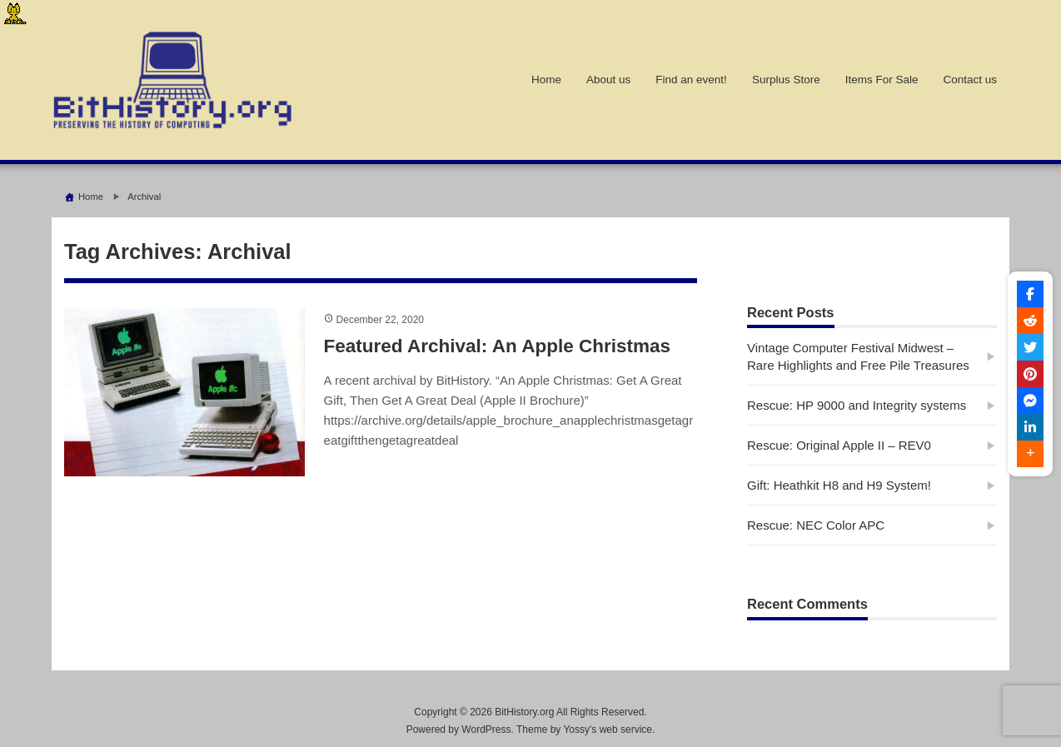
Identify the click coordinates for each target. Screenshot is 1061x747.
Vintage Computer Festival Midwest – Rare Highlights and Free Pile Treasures (858, 356)
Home (546, 79)
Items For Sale (882, 79)
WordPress (486, 729)
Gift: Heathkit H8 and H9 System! (839, 485)
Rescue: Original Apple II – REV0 (839, 445)
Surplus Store (786, 79)
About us (608, 79)
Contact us (970, 79)
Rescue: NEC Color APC (815, 525)
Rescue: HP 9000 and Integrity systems (856, 405)
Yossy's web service (607, 729)
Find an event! (691, 79)
